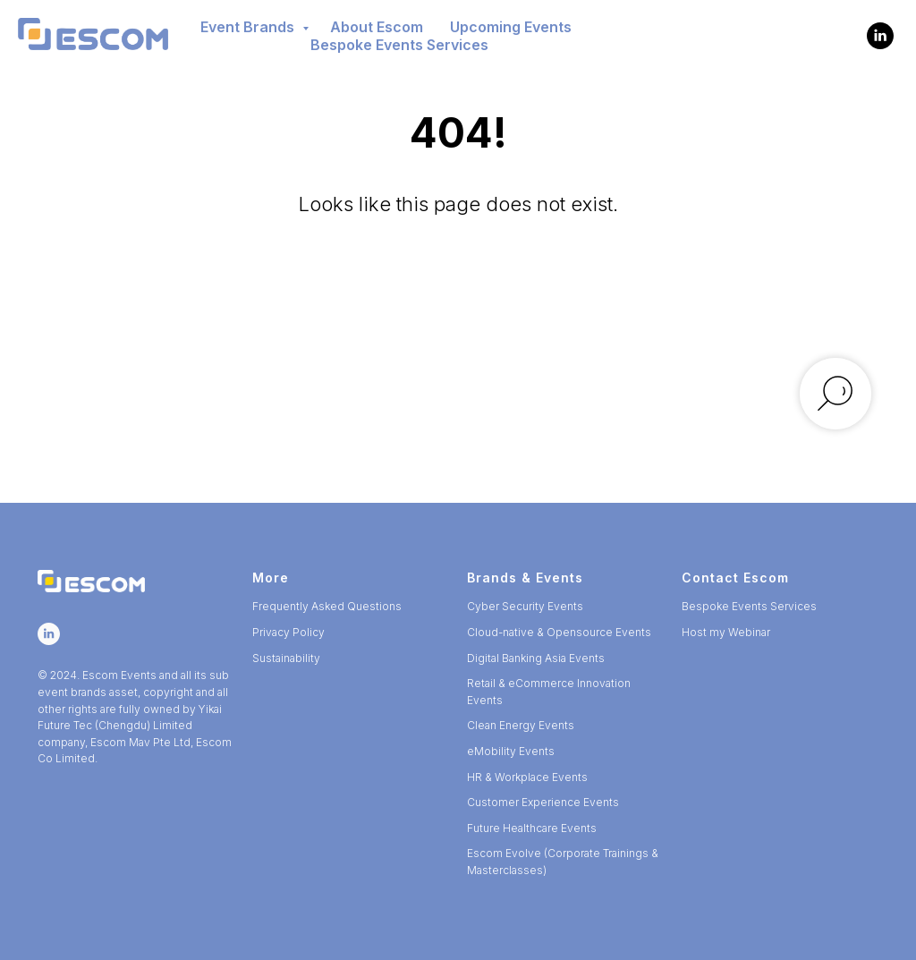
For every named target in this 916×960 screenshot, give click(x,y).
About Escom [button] (376, 27)
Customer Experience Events (543, 802)
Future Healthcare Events (532, 828)
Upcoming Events (511, 27)
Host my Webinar (726, 632)
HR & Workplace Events (527, 777)
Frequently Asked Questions (327, 606)
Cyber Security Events (525, 606)
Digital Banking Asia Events (536, 658)
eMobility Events (511, 751)
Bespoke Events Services (399, 45)
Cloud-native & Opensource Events (559, 632)
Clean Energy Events (520, 725)
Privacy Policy (288, 632)
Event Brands (249, 27)
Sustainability (286, 658)
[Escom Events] (880, 35)
